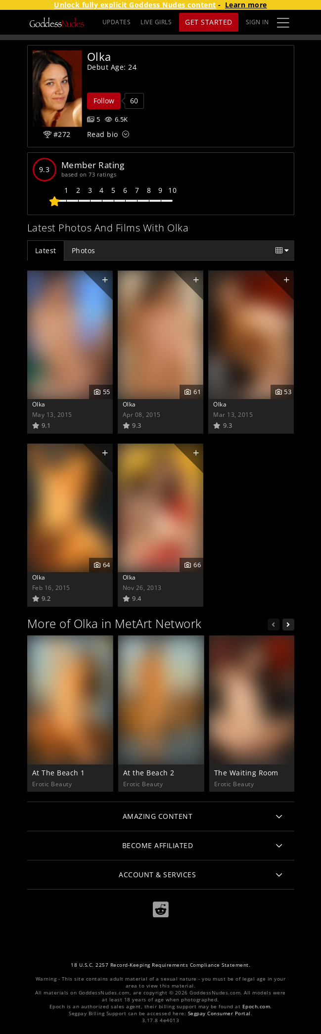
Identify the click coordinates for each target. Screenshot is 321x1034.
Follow (103, 100)
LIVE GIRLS (156, 22)
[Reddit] (161, 909)
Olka (39, 404)
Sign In (257, 22)
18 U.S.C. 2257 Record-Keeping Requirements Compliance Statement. (160, 965)
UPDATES (116, 22)
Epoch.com (256, 1006)
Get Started (208, 22)
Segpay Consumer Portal (219, 1013)
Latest (45, 250)
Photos (83, 250)
